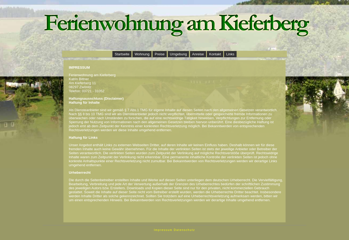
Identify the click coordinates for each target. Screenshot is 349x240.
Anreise (198, 54)
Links (230, 54)
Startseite (122, 54)
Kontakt (215, 54)
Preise (160, 54)
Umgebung (178, 54)
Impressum (163, 230)
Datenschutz (184, 230)
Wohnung (142, 54)
